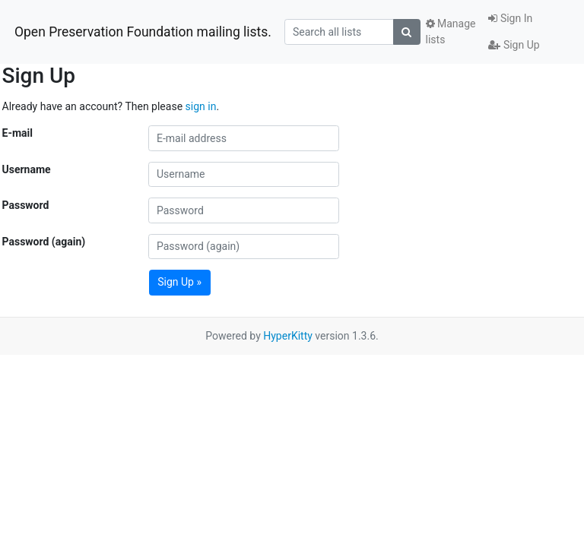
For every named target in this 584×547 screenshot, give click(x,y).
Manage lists (451, 31)
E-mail (17, 133)
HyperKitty (288, 336)
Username (26, 169)
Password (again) (44, 242)
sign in (201, 106)
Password (25, 205)
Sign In (510, 18)
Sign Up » (179, 282)
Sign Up (513, 45)
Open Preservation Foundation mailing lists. (142, 32)
